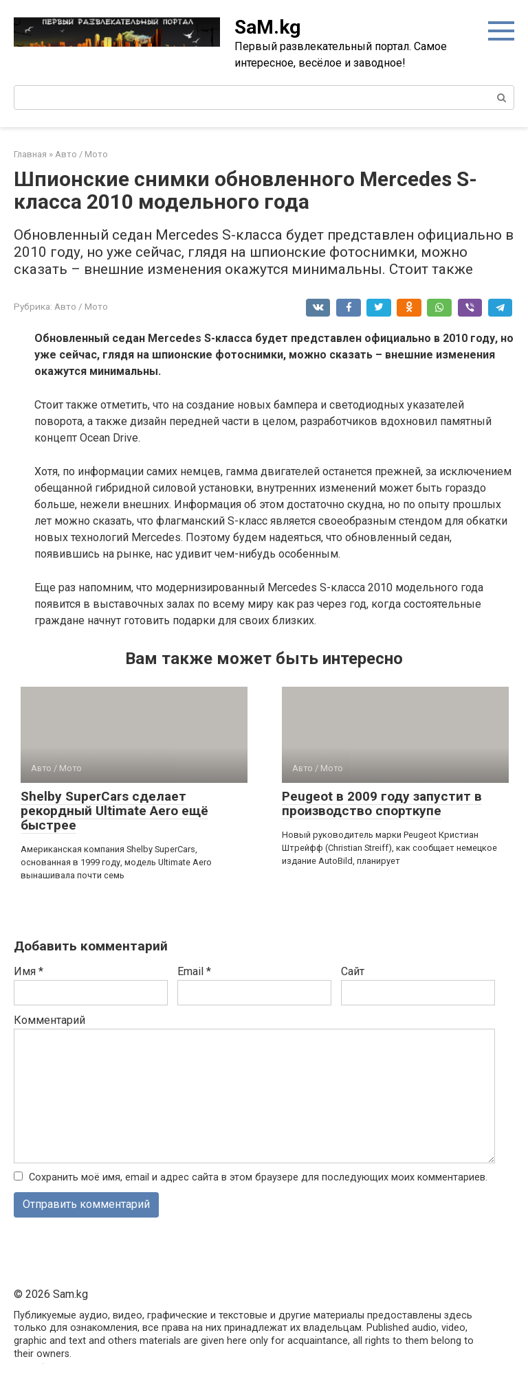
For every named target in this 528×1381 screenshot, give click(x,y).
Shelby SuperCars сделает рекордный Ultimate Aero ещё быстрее (114, 810)
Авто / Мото (81, 306)
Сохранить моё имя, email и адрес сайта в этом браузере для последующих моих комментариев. (258, 1177)
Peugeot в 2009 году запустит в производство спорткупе (382, 803)
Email (194, 971)
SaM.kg (267, 27)
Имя (28, 971)
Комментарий (49, 1020)
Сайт (352, 971)
